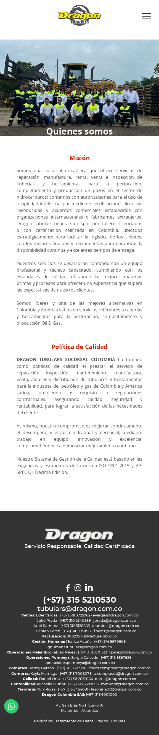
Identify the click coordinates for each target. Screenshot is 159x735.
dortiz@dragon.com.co (115, 679)
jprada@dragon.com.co (114, 621)
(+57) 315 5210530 (79, 600)
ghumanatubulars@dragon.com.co (79, 647)
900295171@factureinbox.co (92, 636)
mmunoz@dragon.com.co (125, 684)
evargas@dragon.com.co (115, 615)
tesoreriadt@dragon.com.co (116, 689)
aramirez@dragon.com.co (115, 626)
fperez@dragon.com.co (115, 631)
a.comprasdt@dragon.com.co (121, 674)
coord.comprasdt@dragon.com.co (119, 668)
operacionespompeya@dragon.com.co (79, 663)
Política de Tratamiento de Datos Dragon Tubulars (79, 721)
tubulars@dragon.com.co (79, 609)
